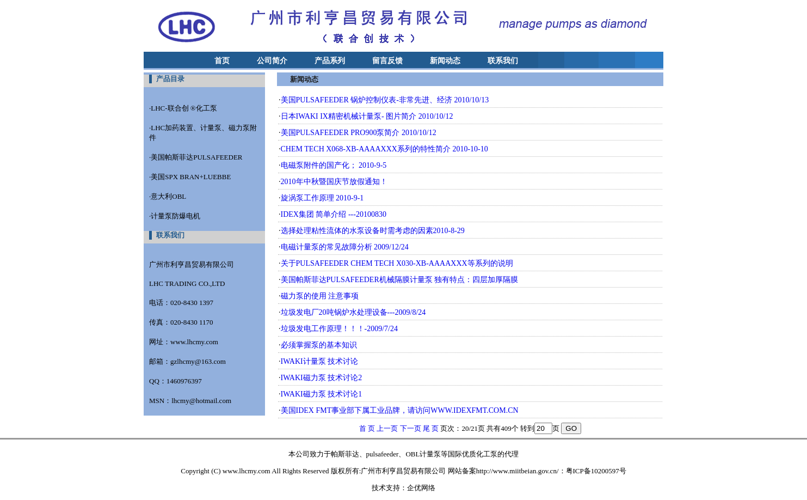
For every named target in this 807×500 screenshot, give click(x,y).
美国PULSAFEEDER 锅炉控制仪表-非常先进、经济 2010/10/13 (385, 100)
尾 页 (431, 428)
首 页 (367, 428)
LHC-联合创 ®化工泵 (184, 108)
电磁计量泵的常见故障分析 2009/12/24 (345, 247)
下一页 (410, 428)
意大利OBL (168, 196)
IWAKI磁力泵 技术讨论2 (321, 378)
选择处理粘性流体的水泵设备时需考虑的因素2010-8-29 (373, 231)
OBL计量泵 (423, 454)
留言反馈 (387, 61)
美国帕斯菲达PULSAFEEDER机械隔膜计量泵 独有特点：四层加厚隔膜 (400, 280)
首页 (222, 61)
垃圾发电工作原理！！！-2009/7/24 (339, 329)
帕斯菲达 (345, 454)
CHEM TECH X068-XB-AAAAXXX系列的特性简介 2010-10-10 (384, 149)
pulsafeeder (382, 454)
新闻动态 (445, 61)
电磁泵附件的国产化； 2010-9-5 (334, 165)
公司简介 (272, 61)
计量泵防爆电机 (175, 216)
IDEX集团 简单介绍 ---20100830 (333, 214)
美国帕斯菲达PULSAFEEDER (196, 157)
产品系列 (330, 61)
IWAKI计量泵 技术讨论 (320, 361)
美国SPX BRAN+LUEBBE (191, 177)
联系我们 (503, 61)
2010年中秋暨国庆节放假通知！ (334, 182)
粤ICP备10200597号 (596, 471)
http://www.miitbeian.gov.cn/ (517, 471)
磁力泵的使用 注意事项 (320, 296)
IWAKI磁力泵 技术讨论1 (321, 394)
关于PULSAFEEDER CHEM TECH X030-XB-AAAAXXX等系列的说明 (397, 263)
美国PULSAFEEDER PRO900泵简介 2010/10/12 (358, 133)
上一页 (387, 428)
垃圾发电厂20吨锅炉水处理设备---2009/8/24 (353, 312)
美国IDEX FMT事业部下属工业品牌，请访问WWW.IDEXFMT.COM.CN (400, 410)
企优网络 (421, 488)
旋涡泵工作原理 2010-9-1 (322, 198)
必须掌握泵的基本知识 (319, 345)
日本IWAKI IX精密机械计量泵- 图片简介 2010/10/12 (367, 116)
